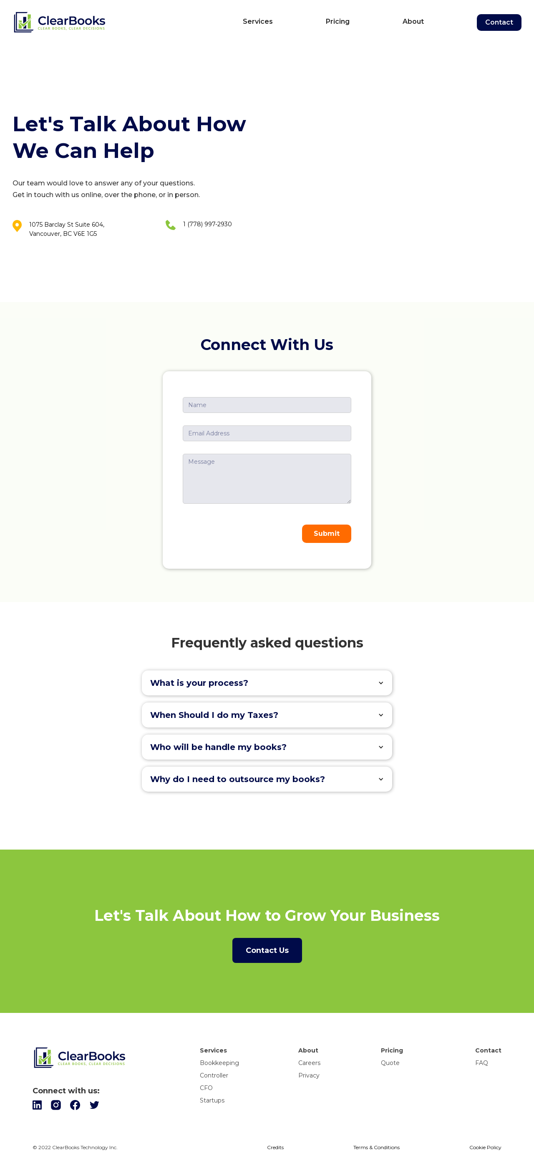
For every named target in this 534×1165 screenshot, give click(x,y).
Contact (499, 22)
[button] (267, 682)
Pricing (338, 21)
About (413, 21)
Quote (390, 1063)
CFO (206, 1088)
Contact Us (267, 950)
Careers (309, 1063)
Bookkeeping (219, 1063)
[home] (114, 22)
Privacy (309, 1075)
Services (258, 21)
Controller (214, 1075)
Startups (212, 1100)
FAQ (481, 1063)
